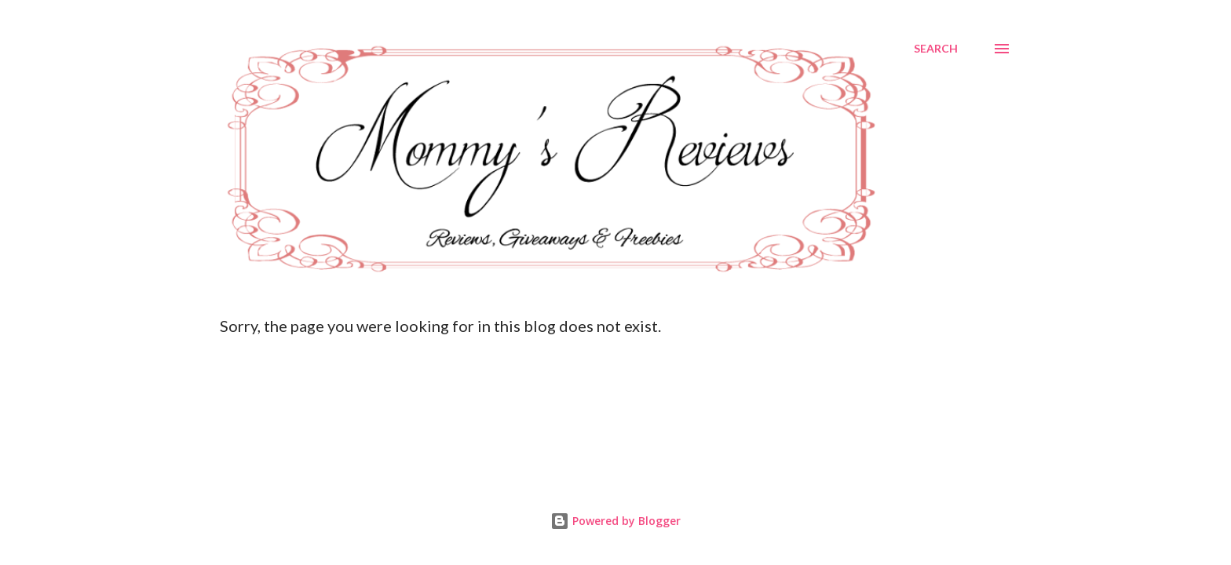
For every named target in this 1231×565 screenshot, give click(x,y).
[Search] (936, 49)
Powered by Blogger (615, 520)
